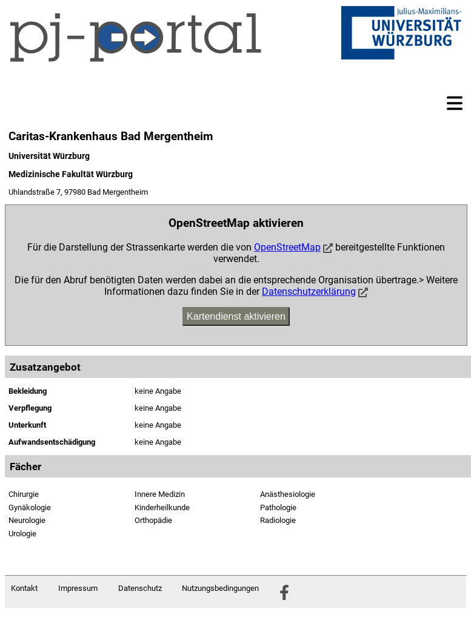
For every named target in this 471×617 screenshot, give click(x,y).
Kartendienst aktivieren (236, 316)
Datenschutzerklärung (309, 291)
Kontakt (24, 588)
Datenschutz (140, 588)
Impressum (78, 588)
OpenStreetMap (287, 247)
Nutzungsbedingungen (220, 588)
